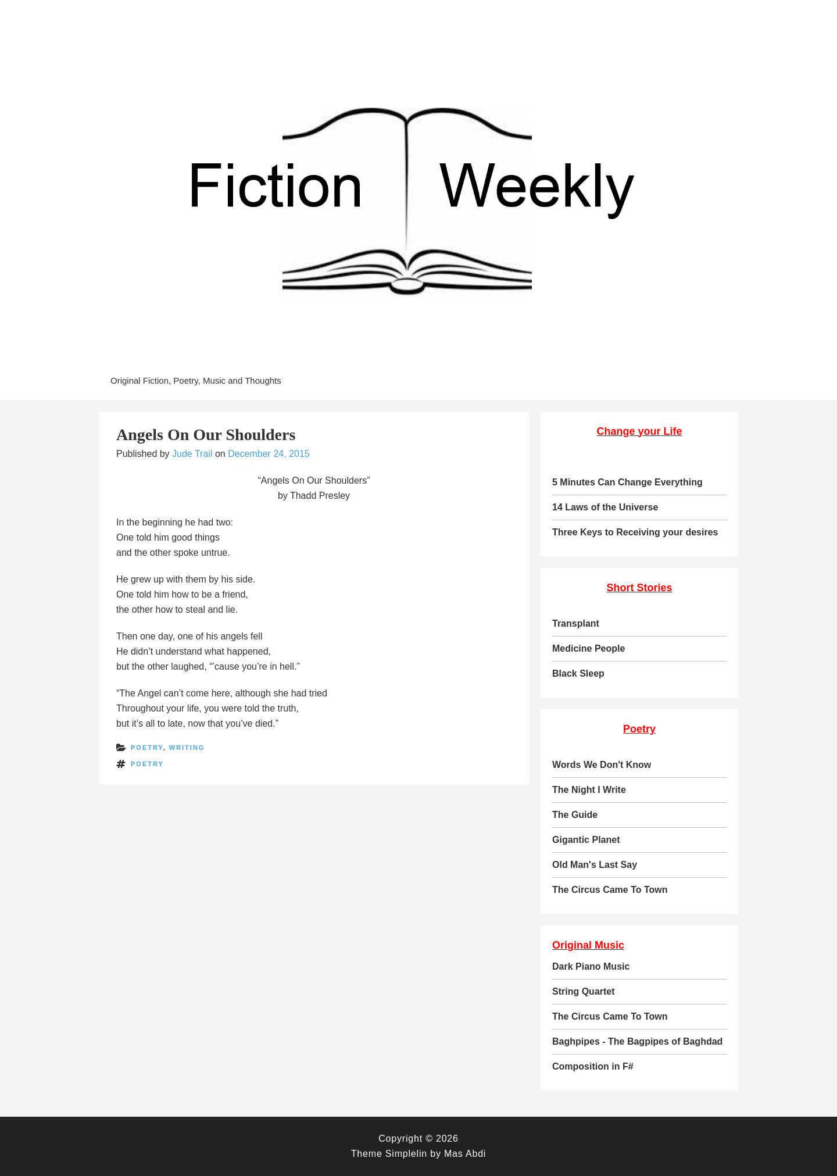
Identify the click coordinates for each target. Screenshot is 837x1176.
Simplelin (406, 1154)
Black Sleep (578, 673)
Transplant (575, 623)
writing (187, 747)
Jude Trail (192, 454)
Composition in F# (593, 1066)
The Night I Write (589, 790)
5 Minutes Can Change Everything (627, 482)
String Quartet (583, 991)
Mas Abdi (465, 1154)
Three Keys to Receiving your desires (635, 532)
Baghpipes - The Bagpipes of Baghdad (637, 1041)
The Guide (575, 815)
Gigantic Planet (586, 840)
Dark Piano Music (590, 966)
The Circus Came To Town (610, 890)
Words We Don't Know (601, 765)
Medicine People (588, 648)
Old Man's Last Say (594, 865)
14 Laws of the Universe (605, 507)
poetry (147, 747)
